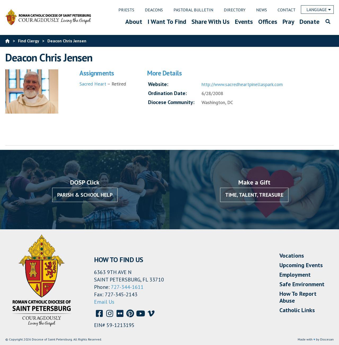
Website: (158, 84)
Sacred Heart (92, 84)
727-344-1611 (127, 287)
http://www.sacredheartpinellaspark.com (242, 84)
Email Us (104, 301)
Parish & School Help (85, 194)
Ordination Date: (167, 93)
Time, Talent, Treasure (254, 194)
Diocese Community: (171, 102)
